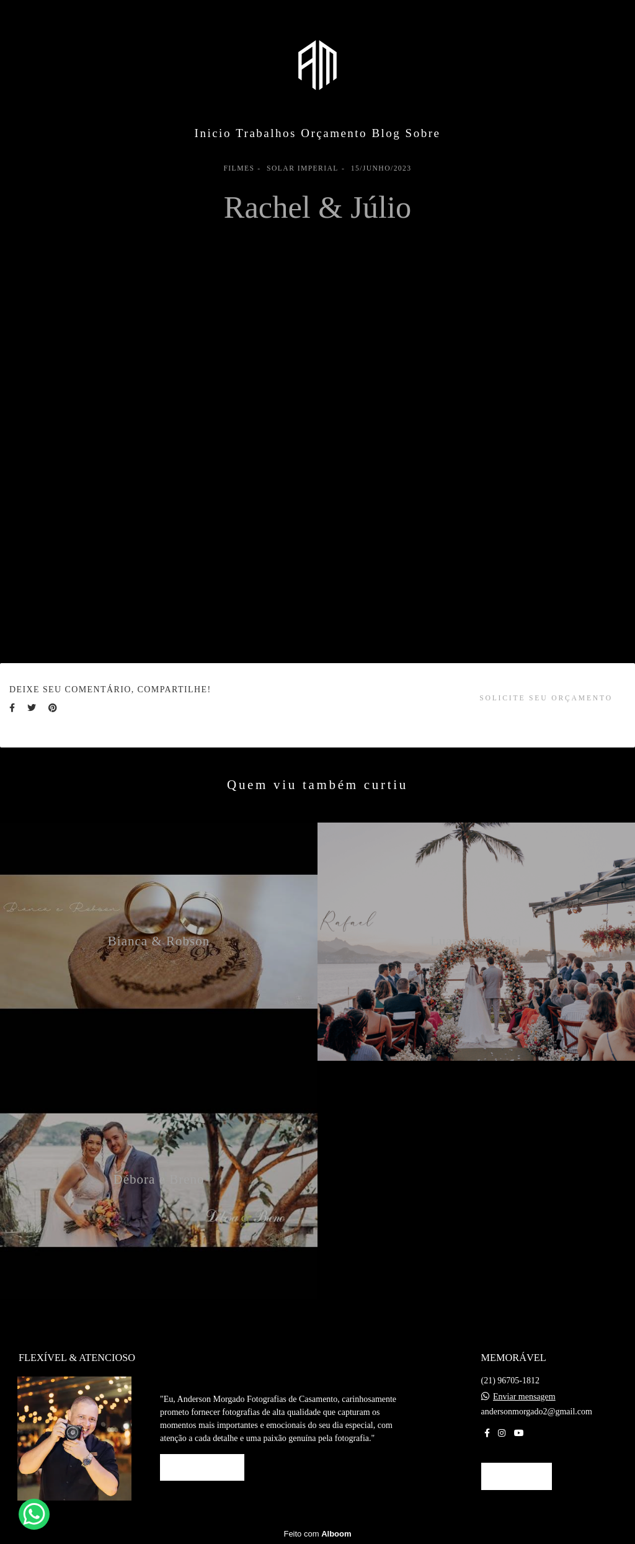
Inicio (213, 133)
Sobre (423, 133)
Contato (517, 1476)
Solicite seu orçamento (546, 698)
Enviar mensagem (524, 1397)
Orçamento (334, 133)
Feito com (317, 1533)
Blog (386, 133)
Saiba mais (202, 1467)
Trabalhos (266, 133)
